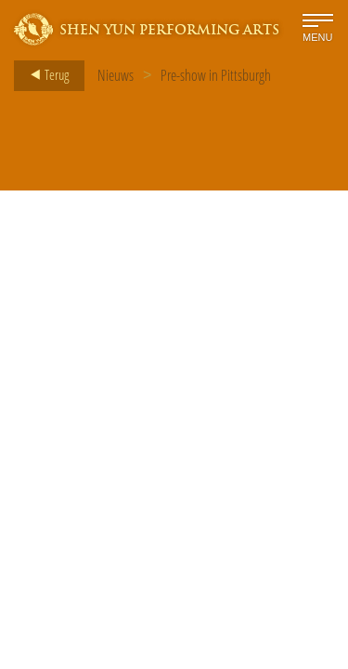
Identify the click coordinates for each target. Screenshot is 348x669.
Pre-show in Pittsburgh (216, 75)
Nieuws (115, 75)
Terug (44, 75)
